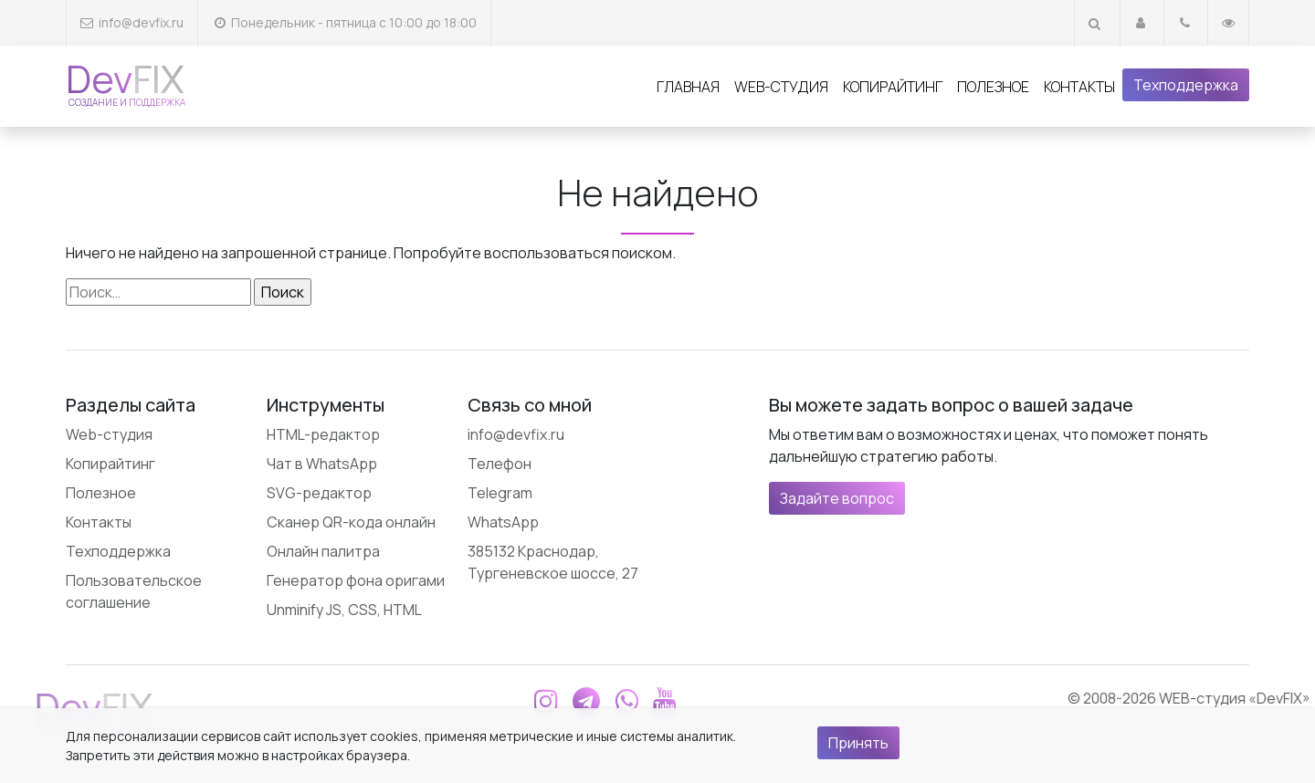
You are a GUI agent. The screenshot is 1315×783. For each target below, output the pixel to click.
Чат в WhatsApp (322, 464)
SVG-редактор (319, 493)
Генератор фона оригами (356, 580)
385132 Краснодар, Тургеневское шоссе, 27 (553, 562)
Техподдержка (1185, 85)
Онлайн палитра (323, 551)
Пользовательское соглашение (134, 591)
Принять (858, 743)
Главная (688, 87)
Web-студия (781, 87)
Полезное (993, 87)
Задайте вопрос (837, 498)
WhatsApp (503, 522)
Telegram (500, 493)
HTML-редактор (323, 434)
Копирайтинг (892, 87)
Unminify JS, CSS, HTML (344, 610)
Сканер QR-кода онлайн (351, 522)
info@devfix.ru (141, 22)
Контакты (1079, 87)
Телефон (499, 464)
